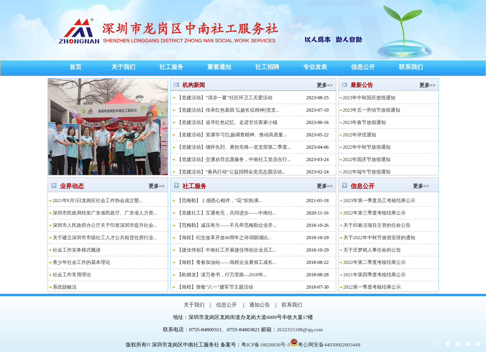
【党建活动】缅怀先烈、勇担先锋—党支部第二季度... (234, 147)
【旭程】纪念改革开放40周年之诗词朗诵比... (224, 237)
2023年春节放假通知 (364, 122)
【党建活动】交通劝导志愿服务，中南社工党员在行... (234, 159)
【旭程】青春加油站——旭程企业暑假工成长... (226, 262)
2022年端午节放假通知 (367, 172)
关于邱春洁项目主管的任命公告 (377, 225)
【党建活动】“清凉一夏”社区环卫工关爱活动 (224, 97)
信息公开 (363, 67)
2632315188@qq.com (300, 329)
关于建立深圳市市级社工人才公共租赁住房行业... (105, 237)
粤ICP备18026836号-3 (265, 345)
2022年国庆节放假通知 (367, 159)
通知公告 (259, 305)
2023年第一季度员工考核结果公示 (379, 200)
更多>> (324, 85)
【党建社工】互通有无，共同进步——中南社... (226, 213)
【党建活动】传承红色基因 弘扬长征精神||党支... (228, 110)
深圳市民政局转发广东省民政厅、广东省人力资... (105, 213)
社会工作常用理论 (72, 274)
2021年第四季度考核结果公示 (374, 274)
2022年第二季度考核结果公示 (374, 262)
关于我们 (123, 67)
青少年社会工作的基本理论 (81, 262)
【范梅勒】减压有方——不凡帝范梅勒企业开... (226, 225)
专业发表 (315, 67)
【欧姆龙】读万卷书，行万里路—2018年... (222, 274)
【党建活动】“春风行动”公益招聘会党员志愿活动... (231, 172)
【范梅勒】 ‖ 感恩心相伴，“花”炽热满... (219, 200)
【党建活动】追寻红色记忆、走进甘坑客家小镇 (227, 122)
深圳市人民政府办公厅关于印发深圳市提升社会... (105, 225)
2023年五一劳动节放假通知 (371, 110)
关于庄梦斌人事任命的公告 (372, 250)
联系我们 (411, 67)
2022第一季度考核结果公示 (372, 287)
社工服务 (171, 67)
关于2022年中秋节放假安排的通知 (379, 237)
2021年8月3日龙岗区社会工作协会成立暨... (98, 200)
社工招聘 (267, 67)
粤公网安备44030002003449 (325, 345)
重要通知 (219, 67)
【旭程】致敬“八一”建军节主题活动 (215, 287)
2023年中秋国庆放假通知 (369, 97)
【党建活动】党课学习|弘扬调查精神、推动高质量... (232, 135)
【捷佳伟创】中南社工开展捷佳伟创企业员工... (226, 250)
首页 (75, 67)
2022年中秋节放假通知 (367, 147)
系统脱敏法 (65, 287)
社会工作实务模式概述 (77, 250)
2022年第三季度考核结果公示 (374, 213)
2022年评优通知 (359, 135)
